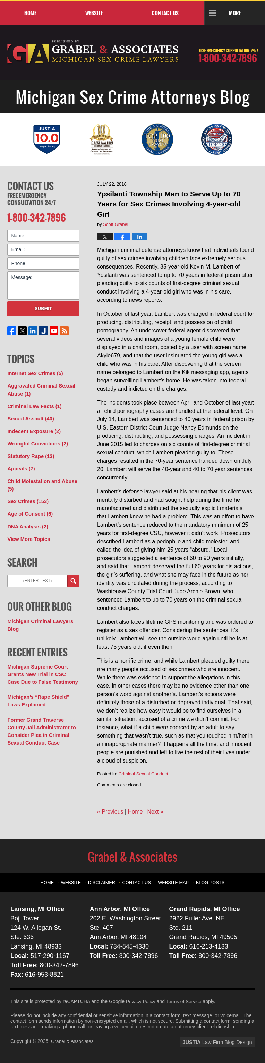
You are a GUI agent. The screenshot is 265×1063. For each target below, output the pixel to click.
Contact (165, 13)
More (235, 13)
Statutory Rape (29, 452)
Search (73, 574)
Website (94, 13)
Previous (110, 812)
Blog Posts (208, 880)
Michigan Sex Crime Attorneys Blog (93, 52)
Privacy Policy (141, 1001)
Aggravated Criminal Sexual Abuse (39, 387)
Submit (43, 307)
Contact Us (30, 185)
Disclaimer (104, 880)
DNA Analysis (26, 520)
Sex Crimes (26, 496)
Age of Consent (28, 508)
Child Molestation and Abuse (40, 480)
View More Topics (27, 532)
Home (30, 13)
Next (155, 812)
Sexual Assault (29, 415)
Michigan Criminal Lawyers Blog (38, 617)
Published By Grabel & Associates (228, 55)
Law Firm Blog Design (221, 1042)
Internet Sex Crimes (33, 372)
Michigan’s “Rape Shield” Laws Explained (36, 692)
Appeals (20, 464)
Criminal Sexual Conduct (143, 773)
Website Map (173, 880)
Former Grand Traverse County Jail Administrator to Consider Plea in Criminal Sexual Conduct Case (43, 721)
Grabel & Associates (73, 1041)
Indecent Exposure (32, 428)
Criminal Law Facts (33, 403)
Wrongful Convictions (36, 440)
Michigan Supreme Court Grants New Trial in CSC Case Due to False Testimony (41, 666)
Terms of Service (185, 1001)
